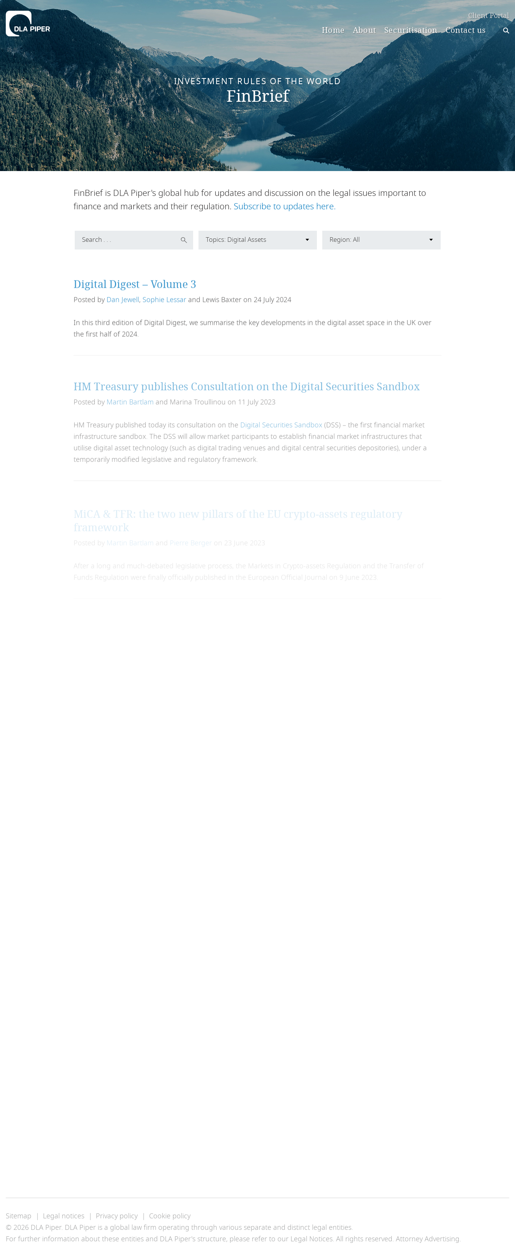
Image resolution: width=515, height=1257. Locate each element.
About (364, 30)
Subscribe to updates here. (285, 207)
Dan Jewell (123, 308)
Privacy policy (117, 1216)
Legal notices (63, 1216)
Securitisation (411, 30)
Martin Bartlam (130, 412)
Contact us (466, 30)
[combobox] (257, 240)
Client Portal (488, 16)
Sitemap (18, 1216)
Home (333, 30)
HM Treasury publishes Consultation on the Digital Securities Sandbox (247, 396)
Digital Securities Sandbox (281, 435)
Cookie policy (169, 1216)
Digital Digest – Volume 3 (135, 291)
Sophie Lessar (164, 308)
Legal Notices (311, 1239)
